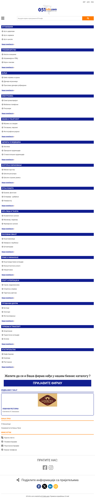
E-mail (67, 496)
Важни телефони (10, 450)
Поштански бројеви (11, 446)
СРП (88, 2)
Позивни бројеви (10, 442)
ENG (92, 2)
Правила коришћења (57, 496)
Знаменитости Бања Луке (11, 428)
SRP (84, 2)
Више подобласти (8, 44)
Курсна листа (9, 438)
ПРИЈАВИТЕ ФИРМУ (47, 383)
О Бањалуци (6, 424)
